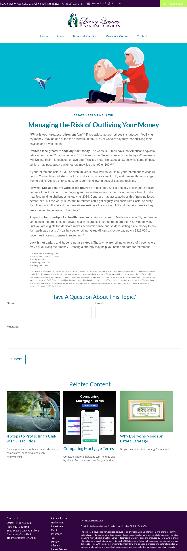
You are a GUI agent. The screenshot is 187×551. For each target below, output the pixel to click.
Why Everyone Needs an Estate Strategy (141, 438)
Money (55, 541)
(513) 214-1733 (73, 3)
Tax (53, 537)
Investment (57, 526)
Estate (54, 530)
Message (13, 326)
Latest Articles (59, 549)
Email (99, 303)
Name (11, 303)
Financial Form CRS (94, 520)
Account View (173, 3)
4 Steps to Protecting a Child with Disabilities (32, 438)
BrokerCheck (144, 526)
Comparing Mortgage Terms (88, 448)
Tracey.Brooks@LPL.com (104, 3)
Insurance (56, 534)
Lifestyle (55, 545)
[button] (44, 36)
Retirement (57, 522)
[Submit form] (16, 359)
